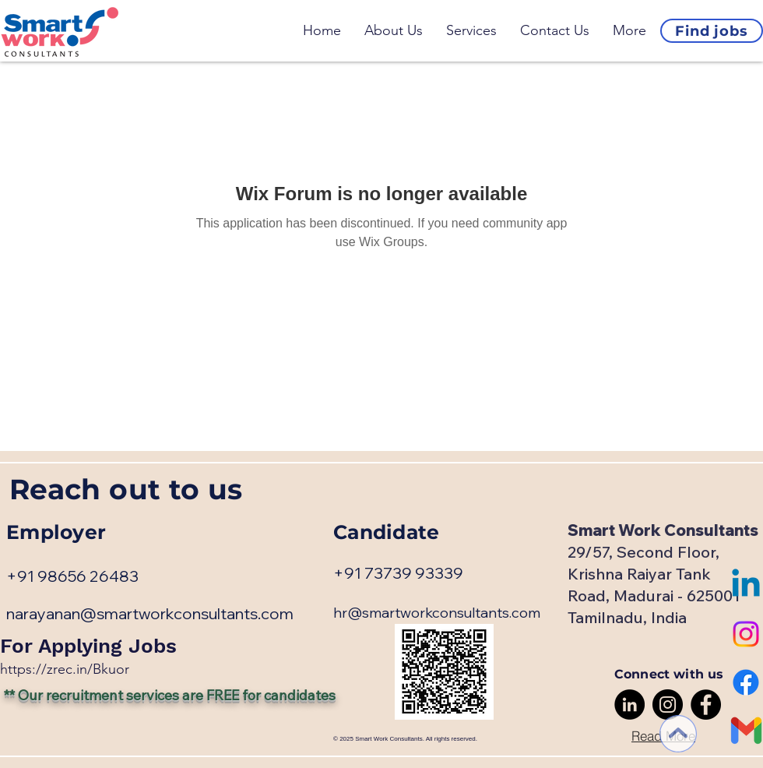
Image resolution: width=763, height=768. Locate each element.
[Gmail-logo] (746, 730)
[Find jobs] (711, 31)
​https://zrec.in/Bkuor (64, 669)
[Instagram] (746, 634)
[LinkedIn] (629, 704)
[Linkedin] (746, 586)
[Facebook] (746, 682)
